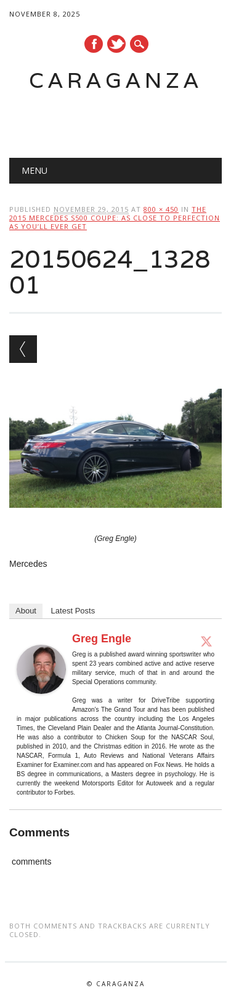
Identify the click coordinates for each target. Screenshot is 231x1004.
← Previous (23, 349)
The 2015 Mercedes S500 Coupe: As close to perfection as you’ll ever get (114, 217)
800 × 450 (161, 209)
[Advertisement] (120, 120)
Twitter (116, 44)
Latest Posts (73, 610)
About (25, 610)
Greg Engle (101, 638)
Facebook (93, 44)
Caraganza (116, 80)
